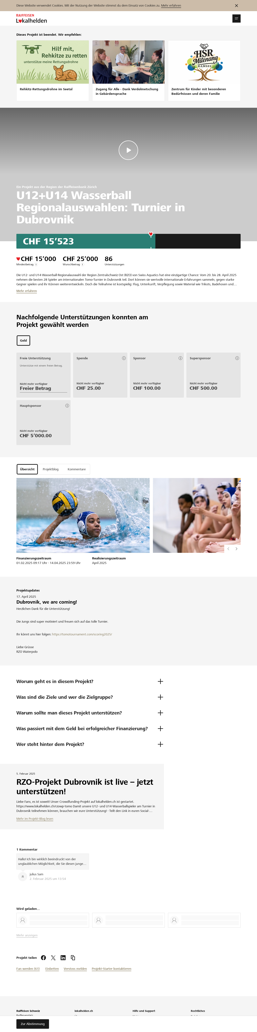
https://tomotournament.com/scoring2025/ (81, 634)
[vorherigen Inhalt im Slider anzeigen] (236, 549)
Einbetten (52, 969)
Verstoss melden (75, 969)
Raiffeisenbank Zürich (80, 187)
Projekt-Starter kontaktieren (111, 969)
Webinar (137, 1016)
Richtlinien (197, 1016)
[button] (236, 18)
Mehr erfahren (171, 5)
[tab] (23, 340)
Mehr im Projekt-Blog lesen (34, 819)
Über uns (80, 1016)
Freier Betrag (35, 388)
